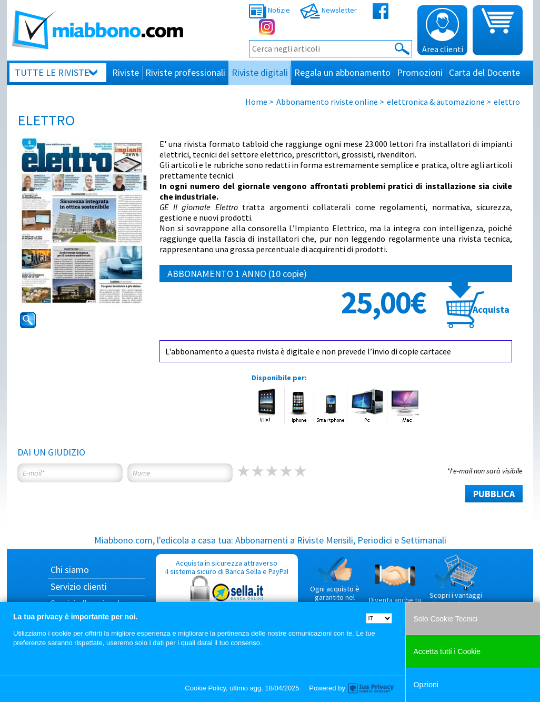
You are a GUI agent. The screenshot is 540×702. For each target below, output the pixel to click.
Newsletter (328, 10)
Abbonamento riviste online (327, 101)
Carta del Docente (484, 72)
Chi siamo (70, 569)
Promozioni (420, 72)
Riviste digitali (260, 72)
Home (256, 101)
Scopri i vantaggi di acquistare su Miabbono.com (455, 585)
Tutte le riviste (52, 72)
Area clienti (442, 31)
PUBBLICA (494, 494)
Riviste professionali (185, 72)
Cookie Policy (205, 688)
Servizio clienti (79, 586)
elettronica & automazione (436, 101)
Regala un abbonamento (342, 72)
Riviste (125, 72)
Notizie (269, 10)
